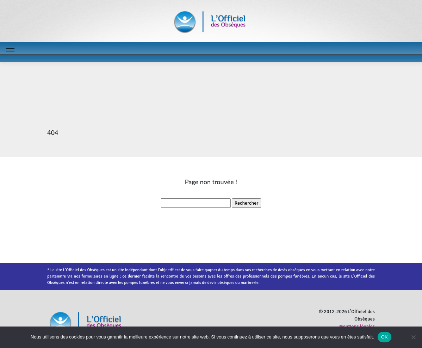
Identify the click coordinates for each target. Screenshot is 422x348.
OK (384, 337)
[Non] (413, 337)
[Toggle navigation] (10, 52)
